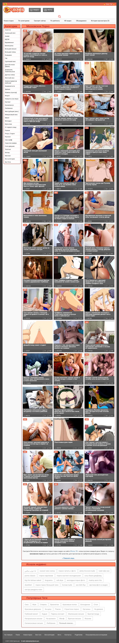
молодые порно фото (76, 580)
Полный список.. (66, 623)
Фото (59, 635)
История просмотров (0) (100, 21)
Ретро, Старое (10, 133)
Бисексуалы (9, 45)
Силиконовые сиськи (34, 623)
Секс (27, 604)
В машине (8, 55)
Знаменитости (10, 86)
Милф (61, 618)
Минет (7, 118)
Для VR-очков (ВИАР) (10, 65)
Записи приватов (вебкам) (11, 82)
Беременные (9, 42)
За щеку (48, 609)
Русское (8, 137)
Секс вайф (8, 140)
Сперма (43, 604)
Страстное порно (71, 609)
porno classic (30, 576)
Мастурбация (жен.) (12, 111)
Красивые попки (70, 604)
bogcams (49, 580)
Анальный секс (10, 33)
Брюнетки (54, 604)
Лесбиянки (9, 108)
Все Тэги (8, 162)
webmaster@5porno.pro (32, 641)
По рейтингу (55, 21)
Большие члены (10, 52)
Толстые (8, 149)
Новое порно (9, 21)
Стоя (96, 604)
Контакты (68, 635)
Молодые (8, 121)
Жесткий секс (9, 78)
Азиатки (8, 30)
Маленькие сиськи (76, 614)
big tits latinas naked (33, 580)
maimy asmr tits (95, 580)
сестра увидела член (33, 589)
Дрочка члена (10, 75)
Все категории (10, 159)
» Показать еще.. (68, 558)
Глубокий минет (31, 614)
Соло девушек (10, 146)
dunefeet (28, 585)
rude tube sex (104, 571)
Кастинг (8, 102)
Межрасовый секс (11, 114)
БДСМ (7, 39)
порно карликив (46, 576)
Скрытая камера (11, 143)
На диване (98, 609)
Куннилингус (9, 105)
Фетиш (7, 152)
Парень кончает (57, 614)
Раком (58, 609)
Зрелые (7, 89)
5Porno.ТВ (73, 551)
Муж (34, 604)
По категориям (23, 21)
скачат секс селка (47, 571)
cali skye (59, 580)
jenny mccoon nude (87, 571)
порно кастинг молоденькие (69, 576)
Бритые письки (74, 618)
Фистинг (8, 156)
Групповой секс (10, 61)
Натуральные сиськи (33, 618)
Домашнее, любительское (10, 70)
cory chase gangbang (93, 576)
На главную (8, 635)
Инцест (7, 95)
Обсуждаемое (81, 21)
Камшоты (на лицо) (11, 99)
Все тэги (38, 635)
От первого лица (10, 127)
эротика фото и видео (98, 585)
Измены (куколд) (11, 92)
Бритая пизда (93, 614)
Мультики (8, 124)
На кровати (51, 618)
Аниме (7, 36)
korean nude (67, 585)
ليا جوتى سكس (30, 571)
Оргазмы (86, 609)
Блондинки (85, 604)
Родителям (78, 635)
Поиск (18, 635)
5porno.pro (16, 641)
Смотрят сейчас (40, 21)
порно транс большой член (47, 585)
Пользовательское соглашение (96, 635)
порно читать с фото (67, 571)
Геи (6, 58)
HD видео (67, 21)
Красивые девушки (33, 609)
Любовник (51, 623)
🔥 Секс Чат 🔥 (109, 4)
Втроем (88, 618)
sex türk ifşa (80, 585)
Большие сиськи (10, 49)
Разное (7, 130)
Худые (44, 614)
